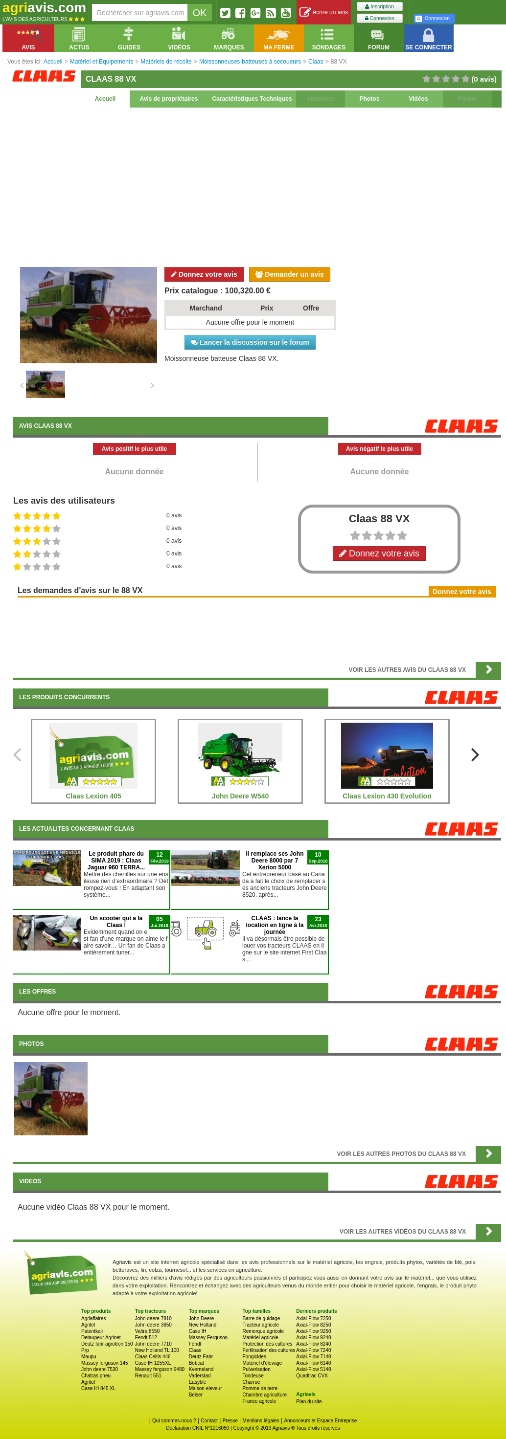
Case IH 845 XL (98, 1388)
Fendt (195, 1344)
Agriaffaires (93, 1318)
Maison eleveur (205, 1388)
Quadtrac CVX (311, 1375)
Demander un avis (289, 274)
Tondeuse (252, 1375)
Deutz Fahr (201, 1356)
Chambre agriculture (264, 1394)
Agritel (88, 1325)
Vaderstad (200, 1375)
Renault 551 (148, 1375)
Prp (85, 1350)
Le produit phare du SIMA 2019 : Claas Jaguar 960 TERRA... (116, 860)
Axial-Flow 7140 (313, 1356)
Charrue (251, 1382)
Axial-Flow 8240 (313, 1344)
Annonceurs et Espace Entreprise (320, 1420)
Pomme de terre (259, 1388)
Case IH (198, 1331)
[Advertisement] (257, 185)
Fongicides (254, 1356)
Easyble (198, 1382)
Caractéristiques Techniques (252, 98)
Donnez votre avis (204, 274)
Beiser (196, 1394)
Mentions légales (261, 1420)
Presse (230, 1420)
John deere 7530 (99, 1369)
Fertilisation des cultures (268, 1350)
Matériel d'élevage (262, 1363)
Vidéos (418, 98)
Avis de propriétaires (169, 98)
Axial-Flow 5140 (313, 1369)
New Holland (203, 1325)
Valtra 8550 (147, 1331)
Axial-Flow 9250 (313, 1331)
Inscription (379, 6)
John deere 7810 (153, 1318)
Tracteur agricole (260, 1325)
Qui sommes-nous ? (174, 1420)
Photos (370, 98)
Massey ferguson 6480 (159, 1369)
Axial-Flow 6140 (313, 1363)
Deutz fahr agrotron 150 (107, 1344)
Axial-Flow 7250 (313, 1318)
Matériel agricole (260, 1337)
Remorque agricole (263, 1331)
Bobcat (196, 1363)
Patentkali (92, 1331)
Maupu (88, 1356)
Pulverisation (256, 1369)
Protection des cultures (267, 1344)
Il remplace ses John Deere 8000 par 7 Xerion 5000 (274, 860)
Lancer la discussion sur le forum (250, 342)
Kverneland (201, 1369)
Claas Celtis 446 (153, 1356)
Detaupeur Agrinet (101, 1337)
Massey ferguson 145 (104, 1363)
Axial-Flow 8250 (313, 1325)
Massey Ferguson (208, 1337)
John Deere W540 (240, 796)
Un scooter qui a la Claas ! (116, 922)
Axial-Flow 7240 (313, 1350)
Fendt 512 (146, 1337)
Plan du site (309, 1401)
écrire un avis (323, 12)
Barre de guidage (261, 1318)
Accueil (105, 98)
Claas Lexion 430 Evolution (387, 796)
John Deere (201, 1318)
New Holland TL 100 (157, 1350)
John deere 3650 (153, 1325)
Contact (209, 1420)
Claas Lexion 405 (93, 796)
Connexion (379, 18)
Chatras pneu (96, 1375)
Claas (195, 1350)
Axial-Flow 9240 (313, 1337)
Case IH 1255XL (153, 1363)
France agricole (259, 1401)
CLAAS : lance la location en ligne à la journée (274, 925)
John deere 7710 (153, 1344)
